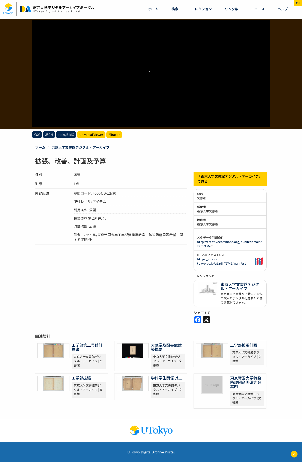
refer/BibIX (66, 134)
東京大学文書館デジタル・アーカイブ (80, 147)
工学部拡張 (81, 378)
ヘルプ (283, 8)
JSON (49, 134)
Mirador (114, 134)
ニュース (258, 8)
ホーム (153, 8)
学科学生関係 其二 (167, 378)
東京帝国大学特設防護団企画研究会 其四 (245, 382)
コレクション (201, 8)
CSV (37, 134)
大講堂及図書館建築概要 (166, 347)
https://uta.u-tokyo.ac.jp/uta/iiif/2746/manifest (221, 261)
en (298, 3)
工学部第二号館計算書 (87, 347)
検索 (174, 8)
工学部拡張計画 (243, 345)
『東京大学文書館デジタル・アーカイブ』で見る (229, 179)
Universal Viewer (91, 134)
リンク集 (231, 8)
